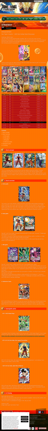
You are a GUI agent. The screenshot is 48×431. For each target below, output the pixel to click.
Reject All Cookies (24, 419)
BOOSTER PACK (23, 28)
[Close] (28, 414)
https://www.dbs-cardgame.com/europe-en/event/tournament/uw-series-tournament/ (23, 336)
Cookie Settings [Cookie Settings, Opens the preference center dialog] (24, 421)
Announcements (6, 28)
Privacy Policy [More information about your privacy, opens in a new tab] (15, 428)
